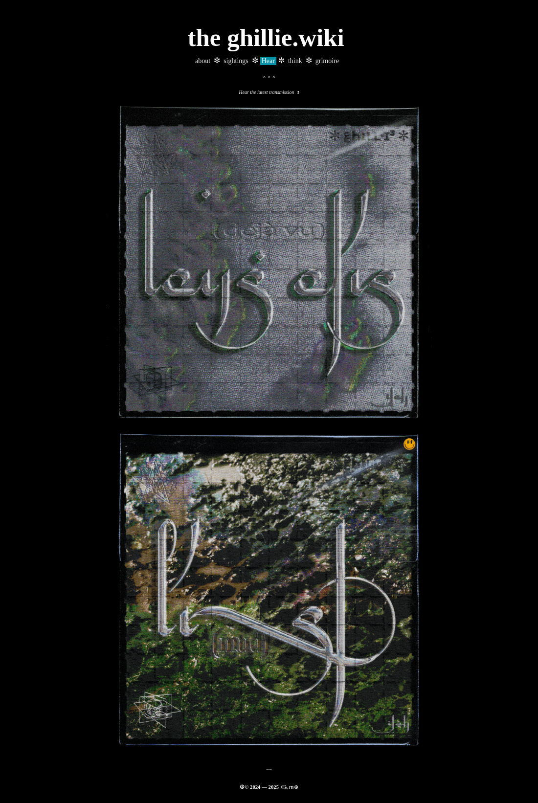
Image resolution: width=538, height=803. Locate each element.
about (202, 61)
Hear (268, 61)
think (295, 61)
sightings (236, 61)
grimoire (327, 61)
